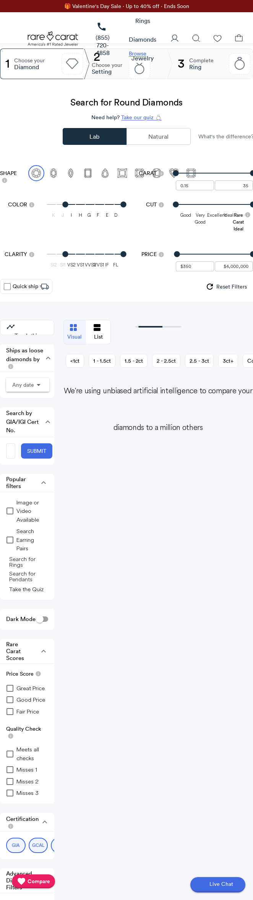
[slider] (214, 173)
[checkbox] (7, 286)
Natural (158, 136)
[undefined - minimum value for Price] (194, 266)
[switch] (42, 619)
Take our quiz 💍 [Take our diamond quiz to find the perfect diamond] (141, 117)
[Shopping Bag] (239, 39)
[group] (226, 287)
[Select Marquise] (71, 173)
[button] (46, 358)
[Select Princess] (122, 173)
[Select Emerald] (88, 173)
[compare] (33, 881)
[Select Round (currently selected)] (36, 173)
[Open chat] (217, 884)
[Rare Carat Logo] (53, 40)
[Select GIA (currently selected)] (16, 845)
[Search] (196, 39)
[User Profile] (174, 39)
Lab (94, 136)
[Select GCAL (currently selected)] (38, 845)
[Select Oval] (53, 173)
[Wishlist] (217, 39)
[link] (102, 39)
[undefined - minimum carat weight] (194, 185)
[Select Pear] (105, 173)
